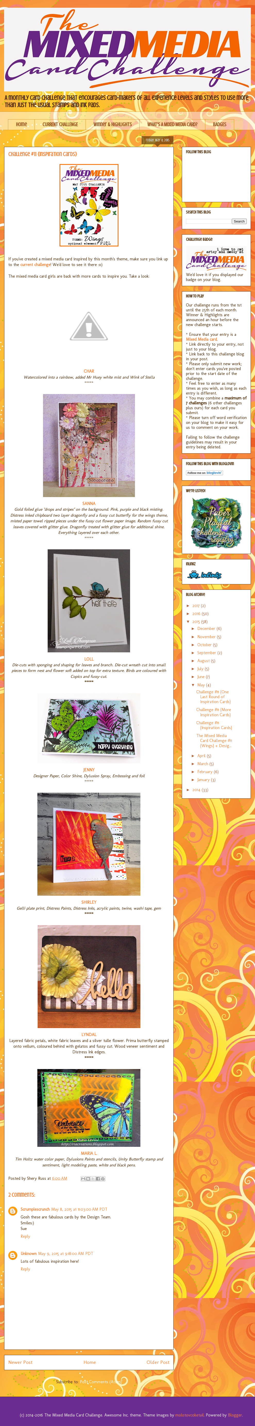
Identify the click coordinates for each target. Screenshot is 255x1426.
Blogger (235, 1415)
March (203, 763)
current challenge (34, 264)
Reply (25, 1236)
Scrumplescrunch (35, 1209)
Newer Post (20, 1362)
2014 (197, 789)
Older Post (158, 1362)
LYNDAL (88, 1034)
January (204, 779)
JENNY (89, 769)
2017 (196, 605)
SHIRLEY (88, 902)
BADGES (219, 124)
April (202, 755)
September (207, 652)
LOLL (89, 659)
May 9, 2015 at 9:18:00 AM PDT (65, 1253)
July (201, 668)
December (207, 628)
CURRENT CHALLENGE (60, 124)
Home (21, 124)
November (207, 636)
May (201, 684)
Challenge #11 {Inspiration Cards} (214, 725)
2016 (197, 613)
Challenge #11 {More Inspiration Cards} (213, 712)
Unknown (29, 1253)
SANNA (88, 503)
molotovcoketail (189, 1415)
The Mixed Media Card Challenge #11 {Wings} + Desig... (214, 740)
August (204, 660)
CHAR (89, 371)
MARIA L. (89, 1153)
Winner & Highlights (113, 124)
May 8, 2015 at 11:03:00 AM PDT (79, 1209)
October (205, 644)
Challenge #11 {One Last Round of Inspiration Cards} (213, 696)
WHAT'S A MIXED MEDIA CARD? (172, 124)
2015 (196, 621)
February (205, 771)
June (201, 676)
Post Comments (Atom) (101, 1381)
